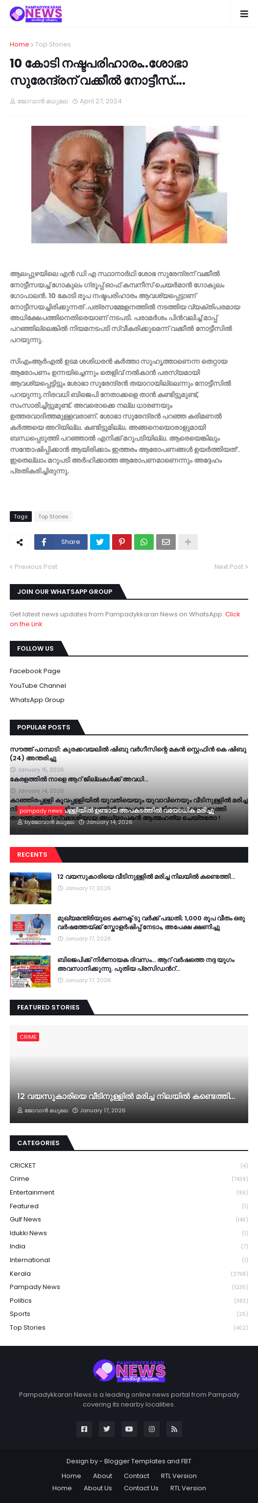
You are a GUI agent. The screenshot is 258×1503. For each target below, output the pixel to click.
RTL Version (179, 1475)
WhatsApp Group (37, 700)
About (102, 1475)
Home (19, 44)
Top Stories (53, 44)
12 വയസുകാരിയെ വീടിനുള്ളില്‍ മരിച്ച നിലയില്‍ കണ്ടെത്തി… (146, 876)
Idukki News (129, 1233)
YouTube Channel (38, 685)
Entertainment (129, 1193)
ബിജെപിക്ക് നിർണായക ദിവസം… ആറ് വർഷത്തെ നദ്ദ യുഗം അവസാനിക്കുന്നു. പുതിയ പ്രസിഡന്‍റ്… (145, 964)
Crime (129, 1179)
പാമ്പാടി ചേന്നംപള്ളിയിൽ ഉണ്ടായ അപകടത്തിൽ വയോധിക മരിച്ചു (115, 810)
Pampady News (129, 1287)
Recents (32, 854)
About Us (98, 1488)
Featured (129, 1206)
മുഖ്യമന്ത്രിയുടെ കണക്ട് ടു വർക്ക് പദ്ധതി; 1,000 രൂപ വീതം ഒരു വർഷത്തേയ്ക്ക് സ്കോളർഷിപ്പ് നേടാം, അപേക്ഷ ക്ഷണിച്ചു (151, 923)
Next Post (228, 566)
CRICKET (129, 1166)
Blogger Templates (134, 1461)
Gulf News (129, 1220)
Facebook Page (35, 671)
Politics (129, 1301)
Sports (129, 1314)
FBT (186, 1461)
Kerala (129, 1274)
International (129, 1260)
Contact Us (141, 1488)
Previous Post (36, 566)
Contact (136, 1475)
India (129, 1247)
